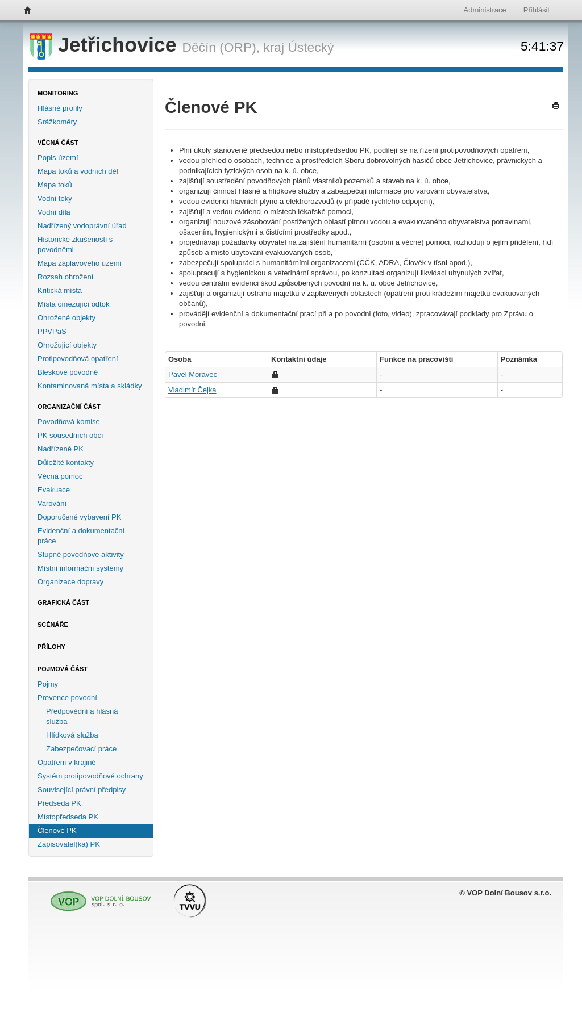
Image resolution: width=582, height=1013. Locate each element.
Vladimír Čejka (192, 390)
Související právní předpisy (82, 789)
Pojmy (48, 684)
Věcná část (58, 142)
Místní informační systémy (80, 568)
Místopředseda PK (68, 817)
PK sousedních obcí (70, 435)
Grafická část (63, 602)
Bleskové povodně (68, 372)
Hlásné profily (60, 108)
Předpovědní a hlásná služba (82, 716)
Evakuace (54, 489)
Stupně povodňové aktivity (81, 554)
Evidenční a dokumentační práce (81, 535)
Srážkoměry (57, 122)
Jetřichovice (106, 45)
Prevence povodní (67, 697)
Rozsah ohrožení (65, 277)
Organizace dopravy (70, 581)
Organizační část (69, 406)
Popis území (58, 157)
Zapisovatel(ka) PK (69, 844)
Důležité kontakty (66, 462)
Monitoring (58, 93)
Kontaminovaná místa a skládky (90, 386)
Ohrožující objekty (67, 345)
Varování (52, 503)
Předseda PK (59, 803)
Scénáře (53, 624)
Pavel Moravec (192, 374)
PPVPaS (52, 331)
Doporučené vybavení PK (79, 517)
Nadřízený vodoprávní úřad (82, 225)
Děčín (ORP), (221, 47)
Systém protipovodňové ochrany (90, 776)
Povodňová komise (69, 421)
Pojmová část (63, 668)
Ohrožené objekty (66, 317)
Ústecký (311, 47)
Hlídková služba (72, 735)
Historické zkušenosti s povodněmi (75, 244)
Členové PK (57, 830)
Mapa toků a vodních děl (78, 171)
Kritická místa (60, 290)
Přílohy (51, 646)
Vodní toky (55, 198)
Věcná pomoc (60, 476)
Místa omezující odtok (73, 304)
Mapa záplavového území (80, 263)
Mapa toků (55, 185)
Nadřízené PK (61, 449)
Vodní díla (54, 212)
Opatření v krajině (67, 762)
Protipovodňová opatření (78, 358)
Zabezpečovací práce (81, 748)
